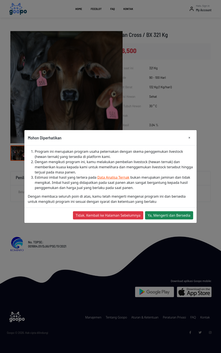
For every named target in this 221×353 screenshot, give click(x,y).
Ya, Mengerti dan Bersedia (169, 215)
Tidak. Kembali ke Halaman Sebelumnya (108, 215)
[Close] (189, 138)
